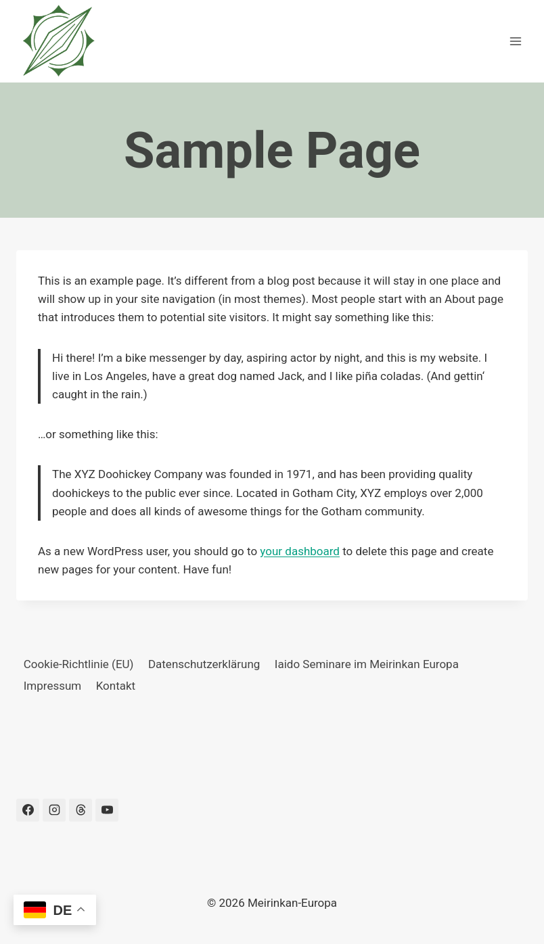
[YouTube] (106, 810)
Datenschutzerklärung (204, 664)
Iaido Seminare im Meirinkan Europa (367, 664)
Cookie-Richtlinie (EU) (79, 664)
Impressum (53, 685)
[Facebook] (27, 810)
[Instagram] (54, 810)
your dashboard (300, 551)
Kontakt (116, 685)
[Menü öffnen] (515, 40)
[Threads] (80, 810)
